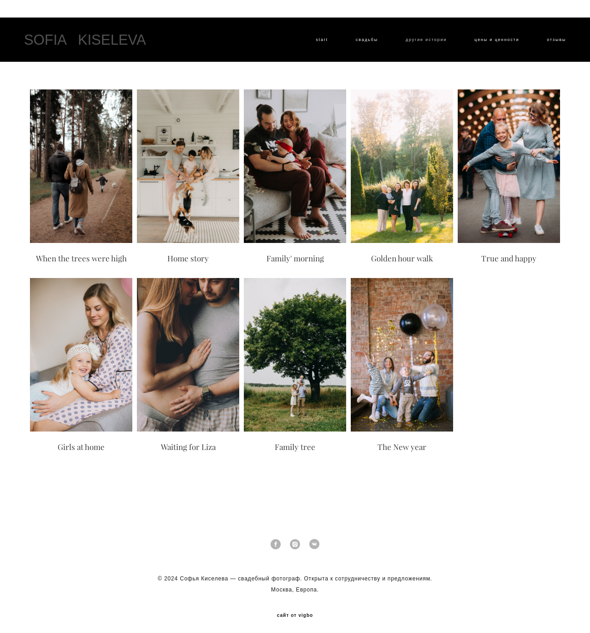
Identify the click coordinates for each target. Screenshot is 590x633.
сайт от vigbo (295, 611)
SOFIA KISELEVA (91, 43)
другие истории (420, 43)
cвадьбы (361, 43)
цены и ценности (490, 43)
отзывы (550, 43)
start (316, 43)
